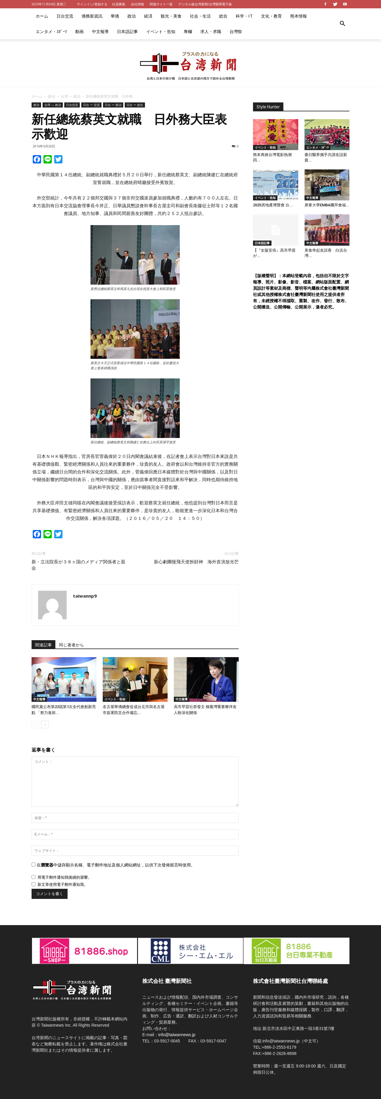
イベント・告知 (160, 31)
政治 (131, 15)
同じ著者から (71, 645)
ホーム (42, 15)
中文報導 (100, 31)
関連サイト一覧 (161, 4)
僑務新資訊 (92, 15)
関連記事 (43, 645)
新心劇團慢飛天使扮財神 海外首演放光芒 (196, 562)
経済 (148, 15)
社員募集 (118, 4)
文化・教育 (271, 15)
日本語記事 (127, 31)
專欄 (188, 31)
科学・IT (244, 15)
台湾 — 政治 (70, 96)
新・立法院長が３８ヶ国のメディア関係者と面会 (78, 565)
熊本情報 (298, 15)
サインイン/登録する (92, 4)
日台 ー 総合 (135, 105)
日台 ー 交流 (91, 105)
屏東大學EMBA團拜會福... (327, 205)
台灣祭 (235, 31)
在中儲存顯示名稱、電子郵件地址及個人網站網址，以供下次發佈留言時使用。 (116, 865)
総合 (223, 15)
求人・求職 (210, 31)
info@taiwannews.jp (177, 1034)
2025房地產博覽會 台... (273, 205)
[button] (342, 24)
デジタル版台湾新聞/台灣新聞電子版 (205, 4)
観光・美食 (171, 15)
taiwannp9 (85, 596)
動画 (79, 31)
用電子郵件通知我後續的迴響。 (65, 877)
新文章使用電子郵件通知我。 (63, 884)
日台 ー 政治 (113, 105)
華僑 (115, 15)
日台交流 (65, 15)
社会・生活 (200, 15)
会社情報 (137, 4)
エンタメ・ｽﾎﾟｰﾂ (51, 31)
